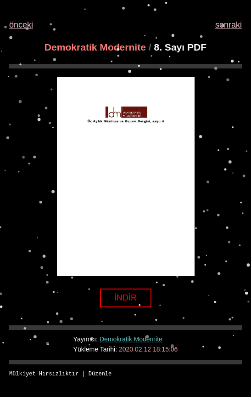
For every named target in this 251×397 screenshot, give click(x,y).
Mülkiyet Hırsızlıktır (43, 374)
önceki (21, 24)
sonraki (228, 24)
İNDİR (125, 297)
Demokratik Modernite (95, 47)
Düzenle (100, 374)
